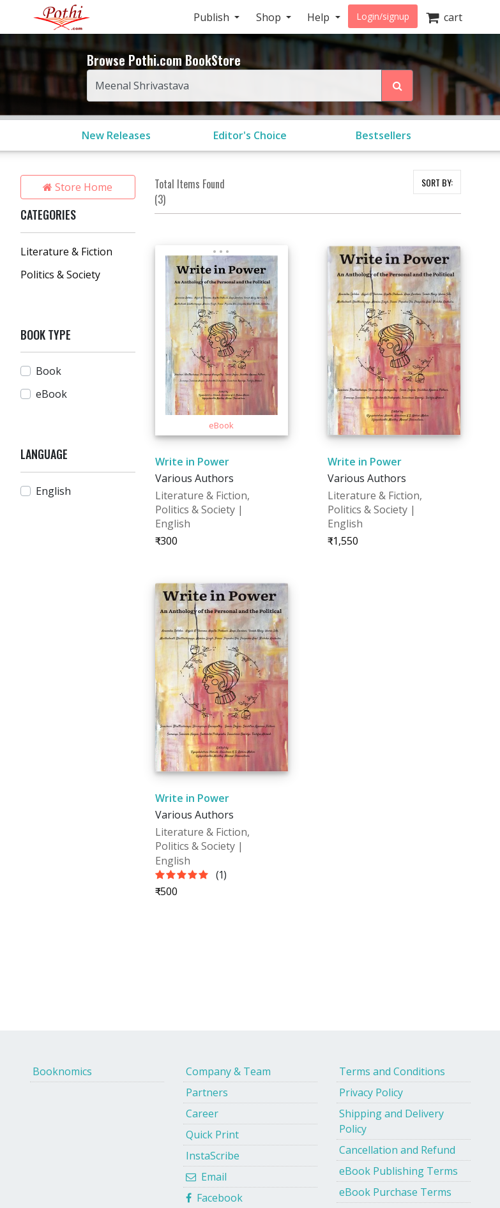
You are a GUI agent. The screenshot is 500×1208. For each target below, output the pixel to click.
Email (206, 1177)
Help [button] (319, 17)
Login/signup (382, 16)
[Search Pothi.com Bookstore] (397, 86)
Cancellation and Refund (397, 1150)
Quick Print (212, 1135)
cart (444, 17)
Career (202, 1113)
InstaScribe (212, 1156)
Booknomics (62, 1071)
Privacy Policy (371, 1092)
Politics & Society (60, 275)
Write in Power (192, 462)
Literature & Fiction (66, 252)
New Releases (116, 135)
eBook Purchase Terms (395, 1192)
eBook (51, 394)
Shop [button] (270, 17)
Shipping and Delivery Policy (391, 1121)
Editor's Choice (250, 135)
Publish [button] (212, 17)
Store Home (77, 187)
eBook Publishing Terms (398, 1171)
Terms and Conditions (392, 1071)
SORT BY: (437, 182)
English (53, 491)
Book (48, 371)
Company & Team (228, 1071)
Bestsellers (383, 135)
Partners (207, 1092)
